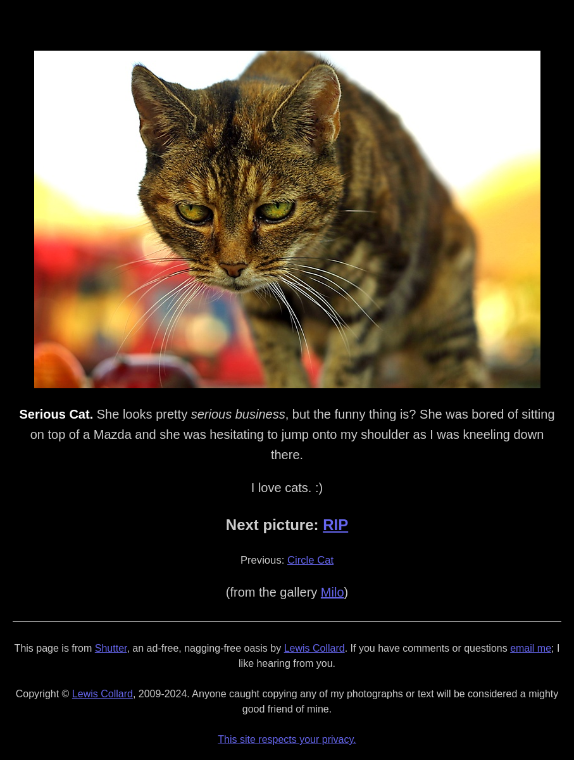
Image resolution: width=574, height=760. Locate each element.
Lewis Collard (314, 648)
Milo (332, 592)
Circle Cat (310, 560)
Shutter (111, 648)
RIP (335, 524)
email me (530, 648)
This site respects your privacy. (287, 739)
